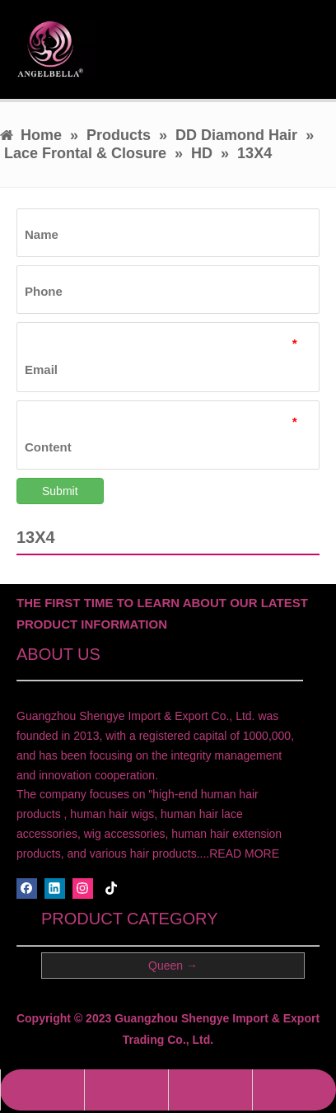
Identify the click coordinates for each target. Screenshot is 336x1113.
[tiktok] (111, 888)
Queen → (173, 965)
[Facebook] (26, 888)
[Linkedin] (54, 888)
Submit (60, 491)
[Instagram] (82, 888)
